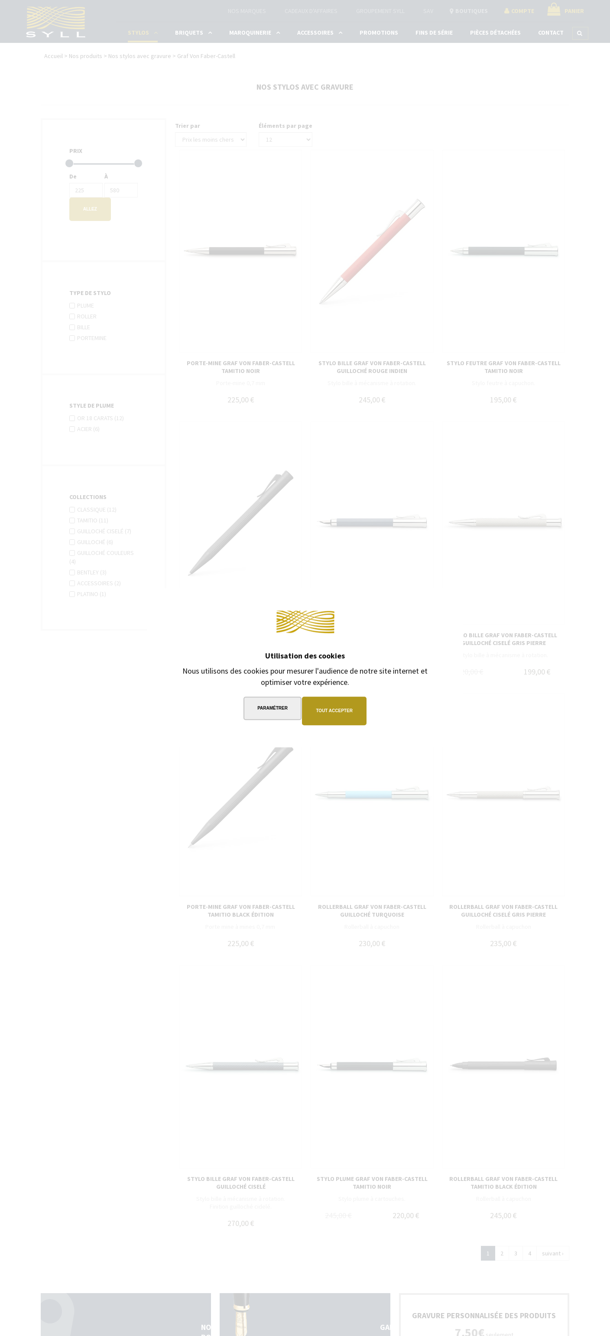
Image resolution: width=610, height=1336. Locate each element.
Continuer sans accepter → (407, 604)
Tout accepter (336, 710)
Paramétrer (271, 710)
